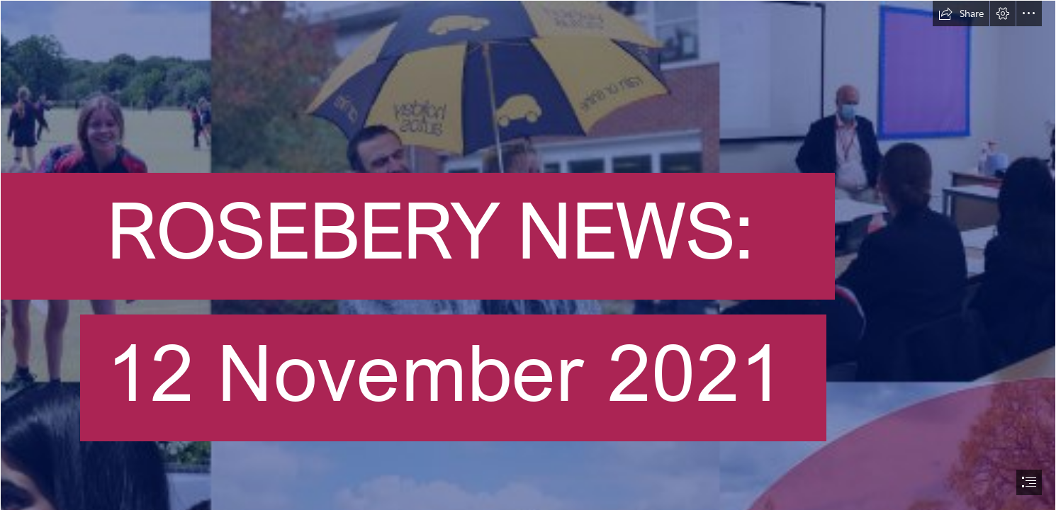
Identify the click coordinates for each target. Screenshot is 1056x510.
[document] (528, 255)
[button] (961, 13)
